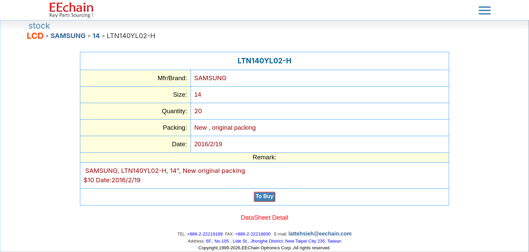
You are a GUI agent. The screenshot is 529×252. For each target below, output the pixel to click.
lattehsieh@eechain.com (320, 234)
